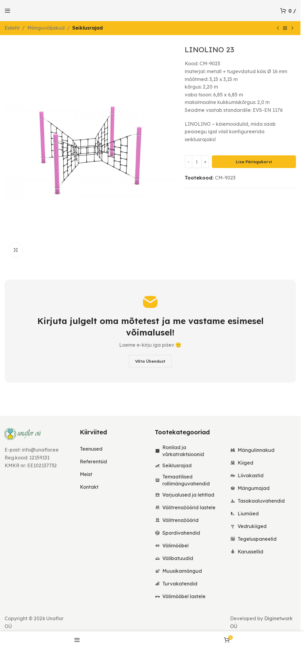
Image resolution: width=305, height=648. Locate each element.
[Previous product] (277, 28)
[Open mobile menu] (8, 11)
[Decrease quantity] (188, 162)
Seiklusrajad (87, 28)
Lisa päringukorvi (254, 161)
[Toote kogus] (196, 162)
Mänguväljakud (46, 28)
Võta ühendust (150, 361)
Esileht (12, 28)
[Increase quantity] (205, 162)
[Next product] (292, 28)
